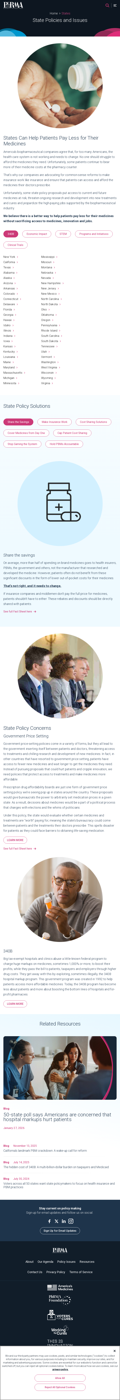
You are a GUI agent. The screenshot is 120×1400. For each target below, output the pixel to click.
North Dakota (51, 304)
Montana (48, 267)
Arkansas (10, 288)
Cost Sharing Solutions (93, 422)
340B (11, 234)
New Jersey (50, 288)
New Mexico (50, 293)
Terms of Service (81, 1272)
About (30, 1261)
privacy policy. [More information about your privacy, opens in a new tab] (60, 1369)
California (10, 262)
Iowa (7, 341)
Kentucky (10, 351)
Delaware (10, 304)
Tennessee (49, 346)
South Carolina (51, 335)
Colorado (10, 293)
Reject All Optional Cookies (60, 1387)
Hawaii (8, 320)
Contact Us (34, 1272)
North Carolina (51, 299)
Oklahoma (49, 314)
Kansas (9, 346)
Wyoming (48, 378)
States (66, 13)
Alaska (8, 278)
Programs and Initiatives (93, 234)
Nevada (47, 278)
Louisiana (10, 357)
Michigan (10, 378)
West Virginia (50, 367)
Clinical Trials (15, 245)
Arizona (9, 283)
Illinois (8, 330)
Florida (9, 309)
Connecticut (12, 299)
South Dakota (51, 341)
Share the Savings (18, 422)
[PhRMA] (13, 5)
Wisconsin (49, 372)
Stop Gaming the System (22, 444)
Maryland (10, 367)
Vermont (48, 357)
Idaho (8, 325)
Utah (45, 351)
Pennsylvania (50, 325)
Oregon (47, 320)
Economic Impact (37, 234)
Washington (49, 362)
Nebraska (48, 272)
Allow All (60, 1378)
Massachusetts (14, 372)
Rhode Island (50, 330)
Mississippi (49, 256)
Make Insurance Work (54, 422)
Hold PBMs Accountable (64, 444)
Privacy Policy (55, 1272)
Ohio (45, 309)
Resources (87, 1261)
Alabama (10, 272)
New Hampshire (52, 283)
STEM (63, 234)
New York (10, 256)
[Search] (107, 5)
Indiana (9, 335)
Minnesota (11, 383)
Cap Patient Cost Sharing (72, 433)
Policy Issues (66, 1261)
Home (54, 13)
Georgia (9, 314)
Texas (8, 267)
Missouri (47, 262)
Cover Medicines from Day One (26, 433)
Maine (8, 362)
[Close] (113, 1351)
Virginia (47, 383)
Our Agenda (45, 1261)
